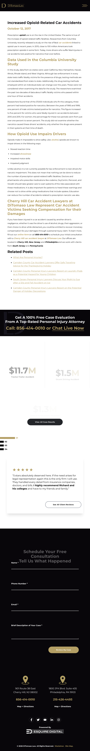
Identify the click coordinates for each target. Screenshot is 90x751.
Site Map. (69, 746)
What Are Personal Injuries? (28, 257)
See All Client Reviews (63, 505)
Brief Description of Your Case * (26, 625)
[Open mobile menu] (84, 5)
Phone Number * (19, 584)
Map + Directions (25, 706)
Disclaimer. (59, 746)
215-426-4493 (62, 699)
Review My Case (63, 650)
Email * (14, 604)
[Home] (19, 6)
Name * (15, 563)
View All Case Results (45, 422)
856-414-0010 (30, 328)
